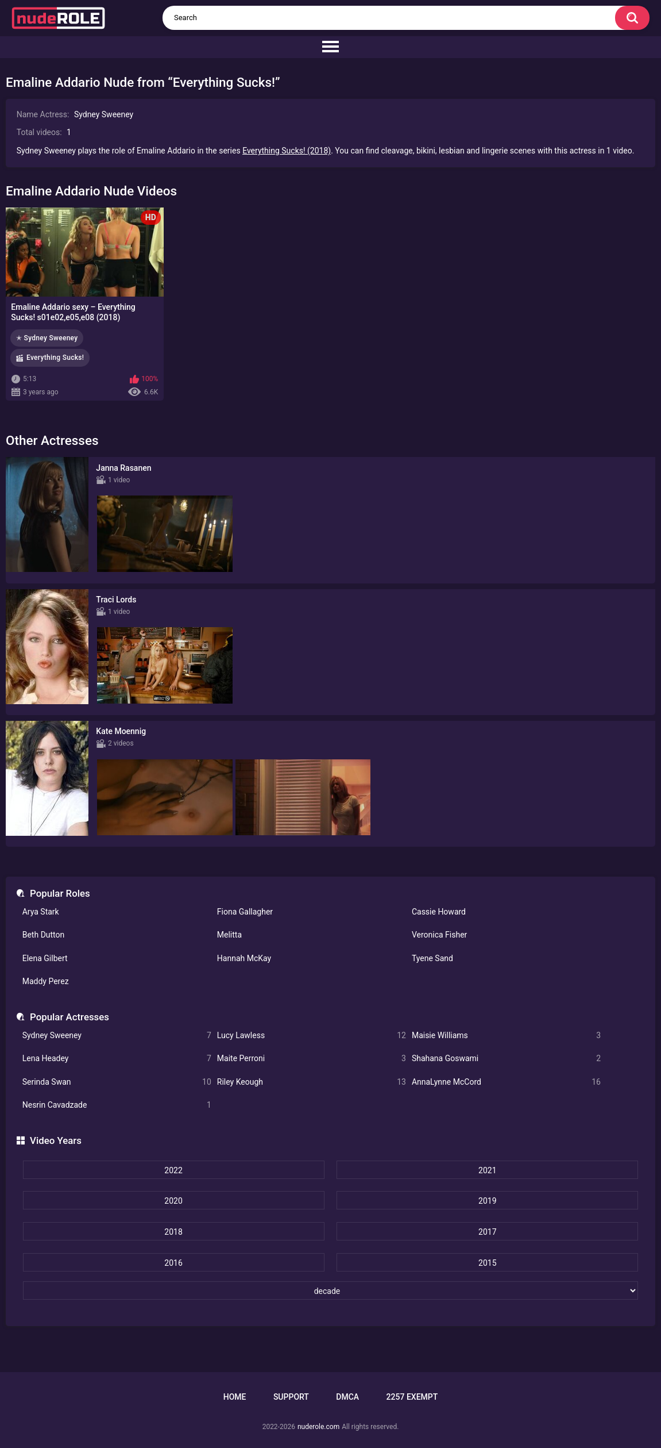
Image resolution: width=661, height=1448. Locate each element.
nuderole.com (318, 1427)
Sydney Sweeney (116, 1035)
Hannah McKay (244, 958)
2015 (487, 1263)
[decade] (331, 1290)
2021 (487, 1170)
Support (291, 1396)
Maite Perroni (311, 1058)
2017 (487, 1231)
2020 (173, 1200)
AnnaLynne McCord (506, 1082)
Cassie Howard (439, 911)
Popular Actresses (69, 1017)
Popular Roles (60, 893)
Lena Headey (116, 1058)
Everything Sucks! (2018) (286, 150)
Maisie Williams (506, 1035)
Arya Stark (40, 911)
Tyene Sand (432, 958)
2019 (487, 1200)
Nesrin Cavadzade (116, 1105)
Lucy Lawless (311, 1035)
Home (234, 1396)
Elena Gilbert (45, 958)
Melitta (229, 934)
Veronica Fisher (439, 934)
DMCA (347, 1396)
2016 (173, 1263)
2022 (173, 1170)
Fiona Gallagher (245, 911)
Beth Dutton (43, 934)
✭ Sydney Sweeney (47, 338)
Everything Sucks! (55, 358)
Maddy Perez (45, 981)
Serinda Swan (116, 1082)
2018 (173, 1231)
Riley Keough (311, 1082)
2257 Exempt (412, 1396)
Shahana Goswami (506, 1058)
